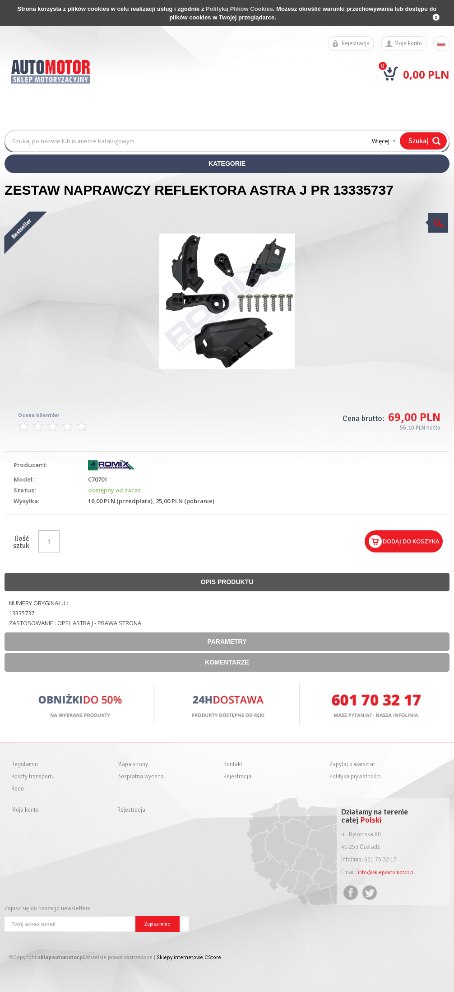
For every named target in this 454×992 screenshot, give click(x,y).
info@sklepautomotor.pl (388, 872)
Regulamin (24, 764)
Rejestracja (356, 43)
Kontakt (232, 764)
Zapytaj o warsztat (352, 764)
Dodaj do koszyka (411, 541)
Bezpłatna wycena (140, 776)
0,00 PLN (426, 74)
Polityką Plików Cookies (239, 8)
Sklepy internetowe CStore (189, 957)
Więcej (380, 141)
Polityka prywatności (355, 776)
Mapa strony (132, 764)
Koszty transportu (33, 776)
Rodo (17, 789)
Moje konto (408, 43)
